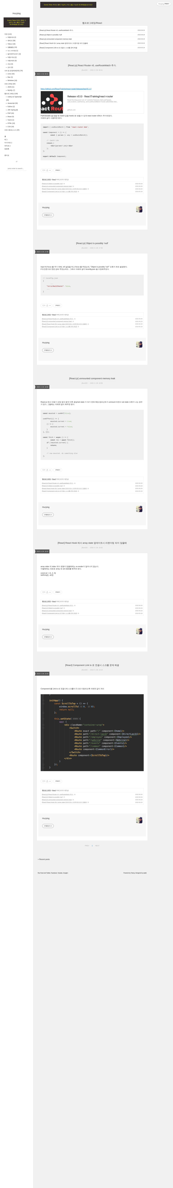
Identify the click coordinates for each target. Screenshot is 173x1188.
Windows (12, 80)
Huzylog (17, 13)
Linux (10, 74)
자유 (8, 34)
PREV (86, 845)
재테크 (11, 40)
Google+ (65, 873)
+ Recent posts (44, 859)
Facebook (54, 873)
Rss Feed (40, 873)
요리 (10, 67)
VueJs (10, 120)
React (10, 116)
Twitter (48, 873)
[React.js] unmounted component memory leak (56, 39)
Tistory (133, 873)
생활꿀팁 (12, 47)
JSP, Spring (12, 110)
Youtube (60, 873)
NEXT (97, 845)
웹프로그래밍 (11, 93)
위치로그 (7, 146)
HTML (11, 123)
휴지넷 (6, 155)
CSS (10, 126)
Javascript (12, 103)
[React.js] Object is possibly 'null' (51, 35)
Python (11, 106)
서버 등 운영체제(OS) (13, 71)
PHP (10, 113)
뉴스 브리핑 (12, 50)
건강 (10, 64)
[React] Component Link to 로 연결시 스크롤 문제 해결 (58, 48)
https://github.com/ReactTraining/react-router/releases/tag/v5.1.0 (66, 89)
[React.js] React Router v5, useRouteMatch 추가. (56, 30)
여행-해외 (12, 61)
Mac (10, 77)
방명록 (6, 149)
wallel (145, 873)
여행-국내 (12, 57)
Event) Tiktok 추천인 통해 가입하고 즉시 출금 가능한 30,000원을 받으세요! (16, 22)
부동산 (11, 44)
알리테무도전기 (14, 54)
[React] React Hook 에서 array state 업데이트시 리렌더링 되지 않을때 (64, 43)
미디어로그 (8, 143)
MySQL (11, 90)
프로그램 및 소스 (11, 130)
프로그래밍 (9, 84)
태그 (6, 139)
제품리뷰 (11, 37)
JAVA (10, 87)
